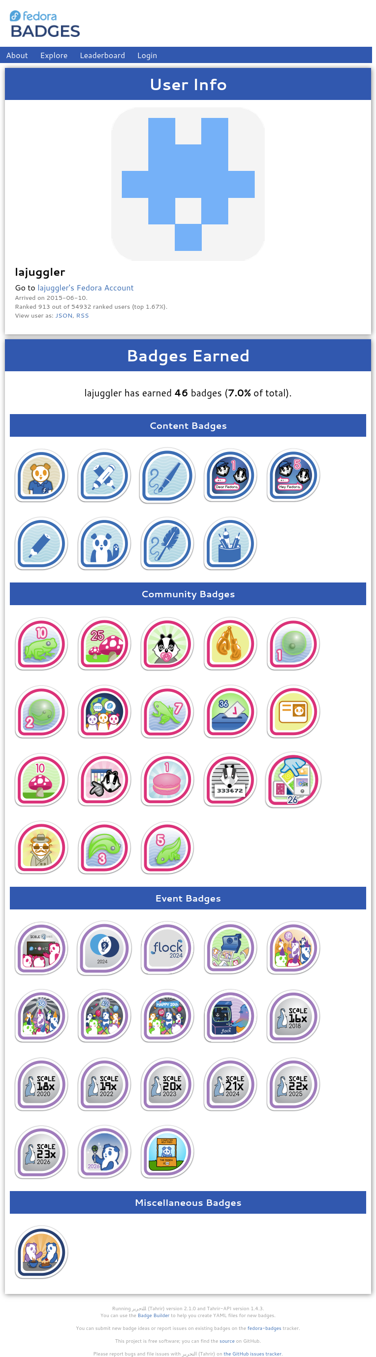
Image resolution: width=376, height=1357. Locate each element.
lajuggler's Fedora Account (85, 287)
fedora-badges (265, 1328)
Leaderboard (102, 55)
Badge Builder (154, 1315)
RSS (82, 315)
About (17, 55)
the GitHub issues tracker (252, 1353)
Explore (53, 55)
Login (147, 55)
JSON (63, 315)
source (227, 1340)
